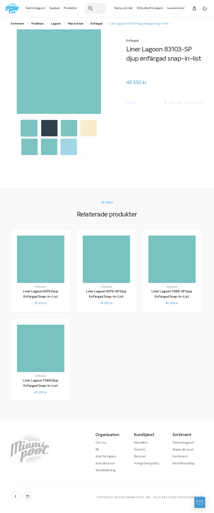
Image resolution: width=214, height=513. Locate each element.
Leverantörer (176, 8)
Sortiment (180, 456)
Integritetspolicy (146, 463)
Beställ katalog (183, 463)
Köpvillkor (141, 442)
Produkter (70, 8)
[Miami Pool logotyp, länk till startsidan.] (12, 8)
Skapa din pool (182, 449)
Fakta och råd (123, 8)
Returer (140, 456)
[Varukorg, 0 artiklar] (205, 8)
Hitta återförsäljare (150, 8)
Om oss (101, 442)
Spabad (55, 8)
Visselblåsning (106, 470)
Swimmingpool (35, 8)
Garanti (139, 449)
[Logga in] (194, 8)
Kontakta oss (105, 463)
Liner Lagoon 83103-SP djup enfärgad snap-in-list (139, 23)
